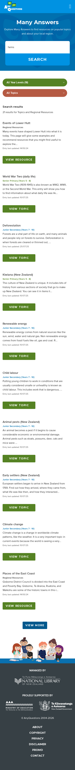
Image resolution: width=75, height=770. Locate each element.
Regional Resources (13, 127)
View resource (19, 159)
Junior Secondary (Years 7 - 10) (18, 229)
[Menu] (70, 6)
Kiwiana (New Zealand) (18, 274)
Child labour (10, 373)
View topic (19, 208)
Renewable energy (15, 323)
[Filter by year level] (35, 82)
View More (34, 625)
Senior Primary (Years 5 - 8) (17, 180)
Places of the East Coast (19, 573)
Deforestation (12, 225)
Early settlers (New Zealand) (21, 475)
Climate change (13, 524)
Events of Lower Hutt (16, 123)
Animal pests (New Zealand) (21, 422)
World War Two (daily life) (19, 176)
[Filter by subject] (35, 93)
